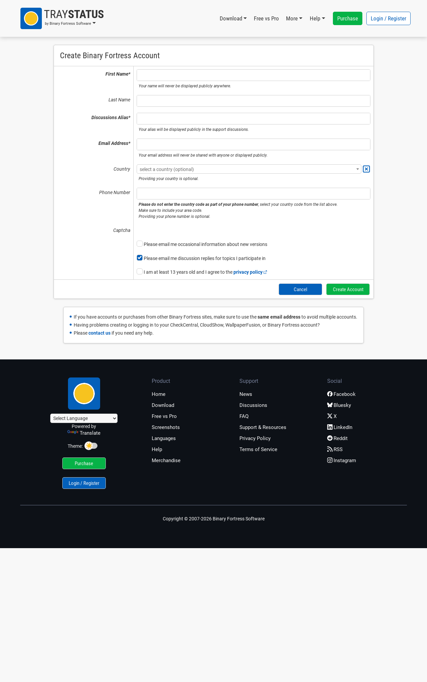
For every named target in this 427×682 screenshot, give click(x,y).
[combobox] (249, 169)
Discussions (253, 405)
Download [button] (231, 18)
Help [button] (315, 18)
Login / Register (388, 18)
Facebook (341, 394)
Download (163, 405)
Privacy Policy (255, 438)
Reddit (337, 438)
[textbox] (249, 169)
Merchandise (166, 460)
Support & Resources (262, 427)
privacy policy (250, 272)
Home (158, 394)
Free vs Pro (266, 18)
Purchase (347, 18)
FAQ (243, 416)
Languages (164, 438)
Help (157, 449)
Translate (83, 432)
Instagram (341, 460)
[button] (62, 18)
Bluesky (339, 405)
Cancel (301, 289)
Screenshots (166, 427)
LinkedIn (339, 427)
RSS (335, 449)
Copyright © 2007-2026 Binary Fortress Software (214, 518)
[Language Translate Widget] (84, 417)
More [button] (292, 18)
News (245, 394)
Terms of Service (258, 449)
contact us (99, 332)
